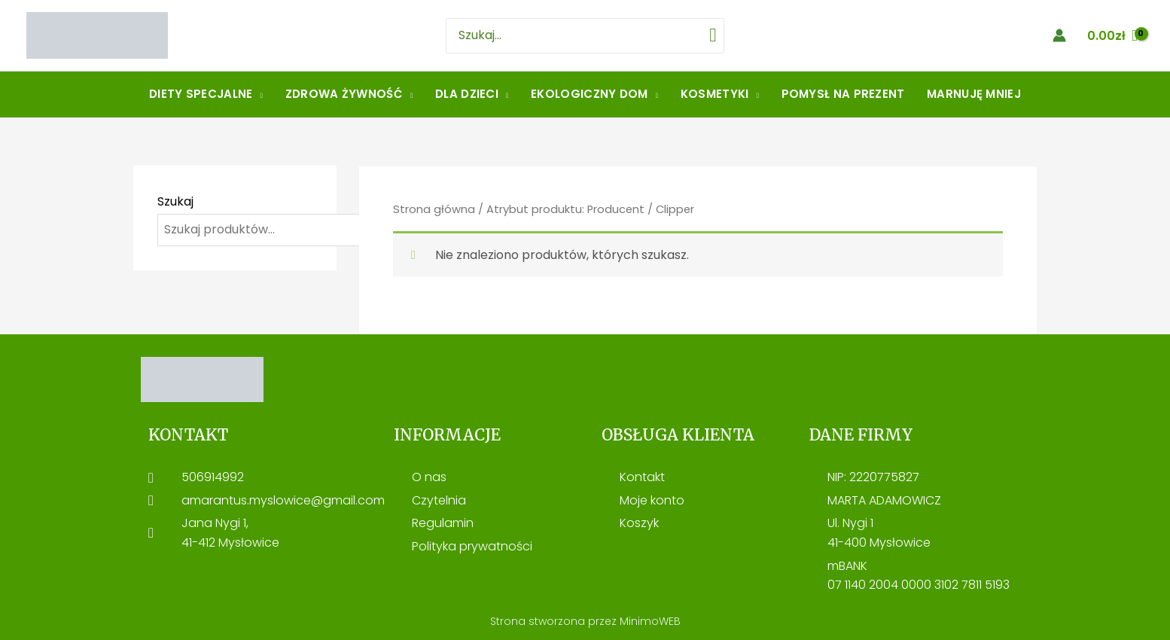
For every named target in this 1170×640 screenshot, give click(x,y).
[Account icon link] (1059, 35)
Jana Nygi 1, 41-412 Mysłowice (230, 532)
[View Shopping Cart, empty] (1112, 35)
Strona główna (434, 209)
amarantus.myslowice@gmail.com (283, 500)
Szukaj (175, 201)
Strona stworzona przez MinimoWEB (585, 621)
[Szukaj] (711, 36)
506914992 (212, 477)
